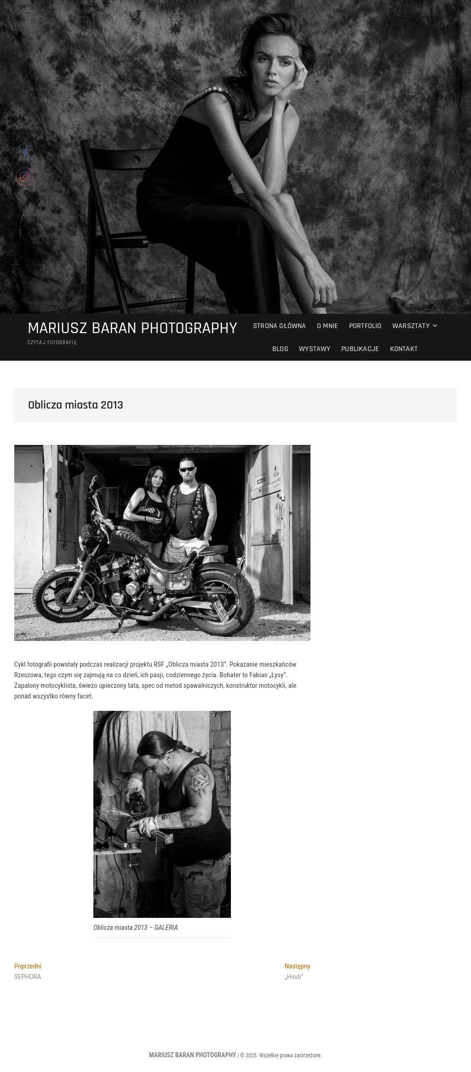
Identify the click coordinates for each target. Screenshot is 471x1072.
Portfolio (365, 326)
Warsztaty (411, 326)
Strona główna (279, 326)
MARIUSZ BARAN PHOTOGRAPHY (132, 328)
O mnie (327, 326)
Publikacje (360, 349)
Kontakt (404, 349)
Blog (280, 349)
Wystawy (314, 349)
